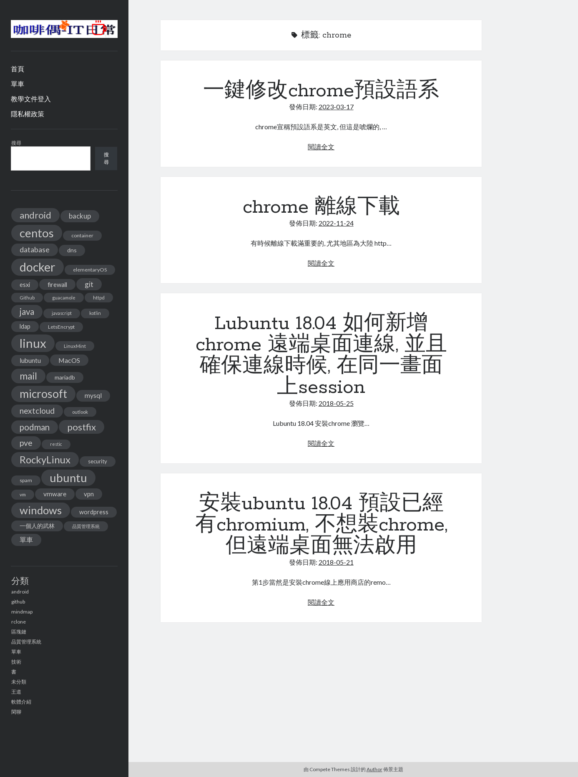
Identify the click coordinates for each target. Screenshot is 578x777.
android (20, 591)
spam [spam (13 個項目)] (26, 480)
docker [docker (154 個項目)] (37, 267)
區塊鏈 (18, 632)
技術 (16, 662)
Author (374, 769)
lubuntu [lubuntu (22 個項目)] (30, 360)
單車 (17, 84)
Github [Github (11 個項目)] (27, 297)
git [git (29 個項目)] (89, 284)
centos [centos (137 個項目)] (37, 233)
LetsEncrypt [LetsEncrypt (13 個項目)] (61, 327)
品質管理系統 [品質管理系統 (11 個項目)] (86, 526)
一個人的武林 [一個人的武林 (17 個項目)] (37, 525)
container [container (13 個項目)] (82, 235)
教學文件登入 (31, 99)
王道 (16, 692)
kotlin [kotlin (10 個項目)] (95, 313)
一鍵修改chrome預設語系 (321, 91)
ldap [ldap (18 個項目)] (25, 326)
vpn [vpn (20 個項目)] (89, 494)
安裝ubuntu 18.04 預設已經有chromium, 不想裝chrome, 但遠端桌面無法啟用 (321, 525)
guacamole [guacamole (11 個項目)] (63, 297)
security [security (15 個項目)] (97, 461)
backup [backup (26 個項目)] (80, 215)
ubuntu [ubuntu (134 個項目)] (68, 478)
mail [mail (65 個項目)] (28, 376)
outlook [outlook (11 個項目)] (80, 412)
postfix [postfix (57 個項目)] (81, 427)
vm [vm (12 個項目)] (23, 494)
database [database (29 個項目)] (35, 249)
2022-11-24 (336, 223)
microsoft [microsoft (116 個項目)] (43, 393)
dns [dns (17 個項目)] (72, 250)
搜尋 (16, 143)
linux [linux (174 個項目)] (33, 343)
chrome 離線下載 (321, 207)
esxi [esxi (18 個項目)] (25, 284)
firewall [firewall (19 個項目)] (57, 284)
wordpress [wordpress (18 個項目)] (93, 511)
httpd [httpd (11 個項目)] (99, 297)
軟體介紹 (21, 702)
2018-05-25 (336, 403)
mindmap (22, 612)
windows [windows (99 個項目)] (41, 510)
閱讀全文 (321, 147)
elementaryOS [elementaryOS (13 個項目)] (90, 270)
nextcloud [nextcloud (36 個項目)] (37, 410)
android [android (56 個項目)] (35, 215)
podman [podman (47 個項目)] (35, 427)
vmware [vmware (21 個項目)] (54, 494)
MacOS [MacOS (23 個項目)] (69, 360)
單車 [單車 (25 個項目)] (26, 539)
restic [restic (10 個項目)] (56, 444)
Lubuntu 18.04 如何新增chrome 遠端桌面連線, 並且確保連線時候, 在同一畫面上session (321, 356)
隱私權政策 (27, 114)
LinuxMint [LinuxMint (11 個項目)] (75, 346)
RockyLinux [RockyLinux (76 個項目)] (45, 459)
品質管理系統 (26, 642)
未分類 (18, 682)
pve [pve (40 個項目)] (26, 443)
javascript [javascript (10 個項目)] (62, 313)
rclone (18, 622)
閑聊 (16, 712)
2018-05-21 (336, 562)
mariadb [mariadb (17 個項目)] (65, 377)
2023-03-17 (336, 107)
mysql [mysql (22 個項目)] (93, 395)
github (18, 601)
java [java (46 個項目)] (27, 312)
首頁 (17, 69)
